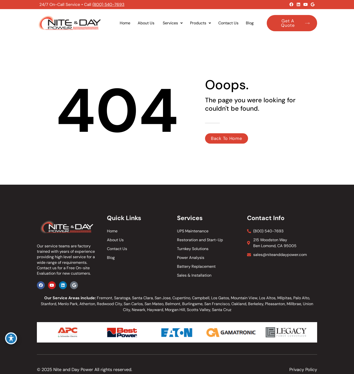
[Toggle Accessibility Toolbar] (11, 338)
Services (173, 23)
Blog (250, 23)
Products (200, 23)
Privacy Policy (303, 370)
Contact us (47, 267)
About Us (146, 23)
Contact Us (228, 23)
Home (125, 23)
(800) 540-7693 (108, 4)
